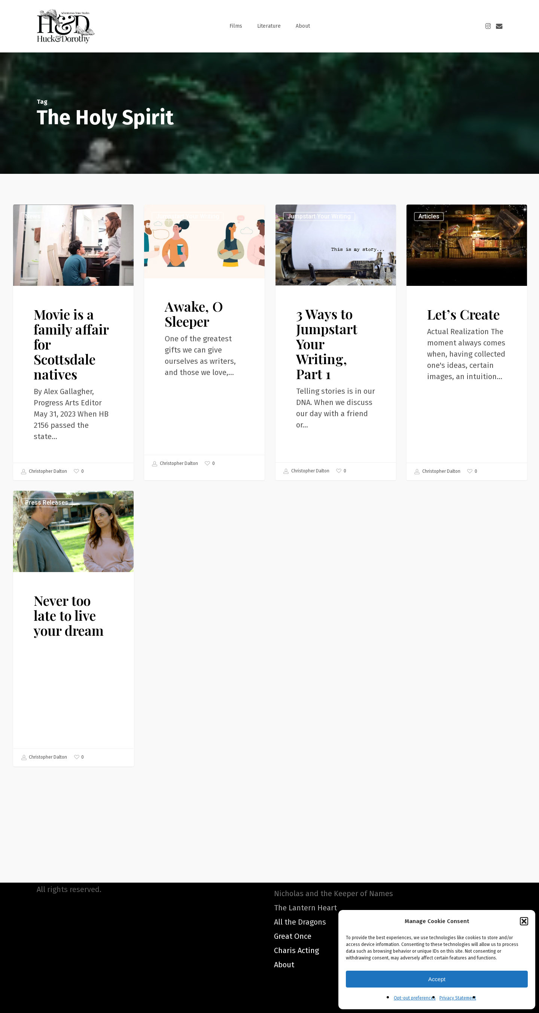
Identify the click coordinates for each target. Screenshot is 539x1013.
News (32, 216)
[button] (524, 921)
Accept (436, 979)
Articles (428, 230)
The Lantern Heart (305, 907)
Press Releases (56, 646)
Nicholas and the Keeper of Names (333, 893)
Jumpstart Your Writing (187, 216)
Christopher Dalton (44, 471)
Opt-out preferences (415, 998)
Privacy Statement (457, 998)
